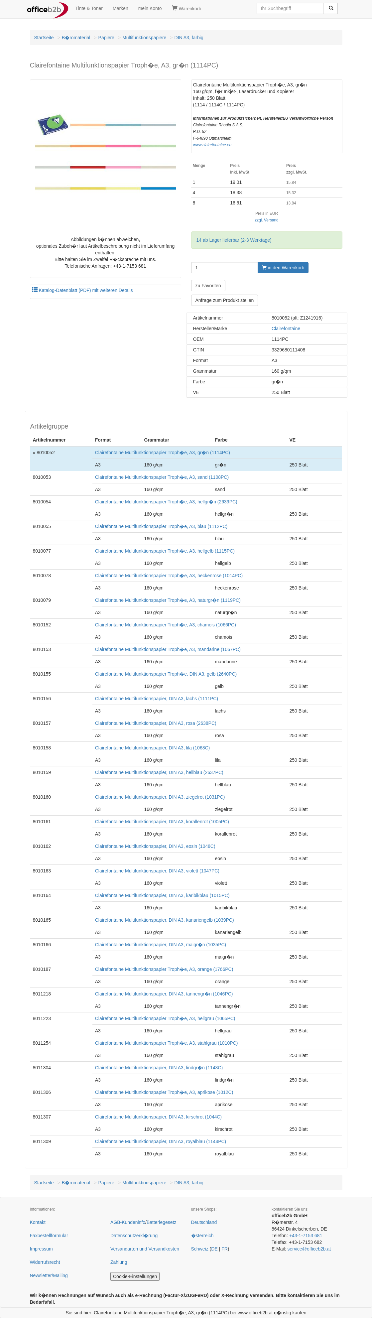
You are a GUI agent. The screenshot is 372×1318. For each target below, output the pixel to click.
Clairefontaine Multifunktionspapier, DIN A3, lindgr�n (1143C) (159, 1067)
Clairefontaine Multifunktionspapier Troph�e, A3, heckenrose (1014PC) (169, 575)
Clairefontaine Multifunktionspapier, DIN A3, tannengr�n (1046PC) (164, 993)
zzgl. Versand (266, 220)
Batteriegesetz (162, 1222)
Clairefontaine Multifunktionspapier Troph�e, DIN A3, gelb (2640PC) (166, 674)
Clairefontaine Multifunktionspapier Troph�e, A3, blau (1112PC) (161, 526)
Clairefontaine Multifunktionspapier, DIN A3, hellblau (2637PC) (159, 772)
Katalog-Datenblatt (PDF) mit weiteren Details (82, 290)
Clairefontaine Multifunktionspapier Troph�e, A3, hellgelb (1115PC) (165, 551)
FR (224, 1249)
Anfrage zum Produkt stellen (224, 300)
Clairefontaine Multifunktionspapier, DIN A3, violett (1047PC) (157, 870)
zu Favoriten (208, 285)
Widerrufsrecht (45, 1262)
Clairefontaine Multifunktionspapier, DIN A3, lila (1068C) (152, 747)
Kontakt (38, 1222)
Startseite (44, 37)
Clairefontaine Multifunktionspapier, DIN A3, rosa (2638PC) (155, 723)
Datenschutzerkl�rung (134, 1235)
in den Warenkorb (283, 267)
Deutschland (204, 1222)
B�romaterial (76, 37)
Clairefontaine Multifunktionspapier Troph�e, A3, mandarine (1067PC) (168, 649)
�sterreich (202, 1235)
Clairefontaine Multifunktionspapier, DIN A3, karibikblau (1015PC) (162, 895)
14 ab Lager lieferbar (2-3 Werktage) (234, 240)
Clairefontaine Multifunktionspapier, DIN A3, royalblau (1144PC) (160, 1141)
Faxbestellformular (49, 1235)
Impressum (41, 1249)
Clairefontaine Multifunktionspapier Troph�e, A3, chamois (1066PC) (165, 624)
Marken (120, 8)
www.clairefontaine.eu (212, 145)
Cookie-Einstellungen (135, 1276)
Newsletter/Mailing (49, 1275)
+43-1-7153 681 (305, 1235)
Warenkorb (186, 8)
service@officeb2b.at (309, 1249)
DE (214, 1249)
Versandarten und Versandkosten (144, 1249)
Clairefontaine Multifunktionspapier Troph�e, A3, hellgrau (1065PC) (165, 1018)
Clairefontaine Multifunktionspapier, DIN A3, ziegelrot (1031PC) (160, 797)
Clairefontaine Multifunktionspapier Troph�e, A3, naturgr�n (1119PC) (168, 600)
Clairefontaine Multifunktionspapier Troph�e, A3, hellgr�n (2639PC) (166, 501)
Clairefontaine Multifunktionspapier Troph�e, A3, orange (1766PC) (164, 969)
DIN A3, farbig (189, 37)
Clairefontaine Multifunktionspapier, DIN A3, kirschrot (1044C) (158, 1117)
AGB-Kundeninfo (127, 1222)
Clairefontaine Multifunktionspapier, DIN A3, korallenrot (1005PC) (162, 821)
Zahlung (118, 1262)
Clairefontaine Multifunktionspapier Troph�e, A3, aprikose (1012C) (164, 1092)
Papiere (106, 37)
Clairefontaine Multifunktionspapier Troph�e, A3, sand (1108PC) (162, 477)
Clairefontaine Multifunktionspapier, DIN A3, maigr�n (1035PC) (160, 944)
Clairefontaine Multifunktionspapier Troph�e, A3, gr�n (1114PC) (162, 452)
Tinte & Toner (89, 8)
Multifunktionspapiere (144, 37)
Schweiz (199, 1249)
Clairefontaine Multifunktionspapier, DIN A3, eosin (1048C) (155, 846)
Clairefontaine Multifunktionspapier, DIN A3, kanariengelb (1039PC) (164, 920)
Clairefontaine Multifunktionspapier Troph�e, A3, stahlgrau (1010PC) (166, 1043)
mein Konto (150, 8)
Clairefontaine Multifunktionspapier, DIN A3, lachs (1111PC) (156, 698)
